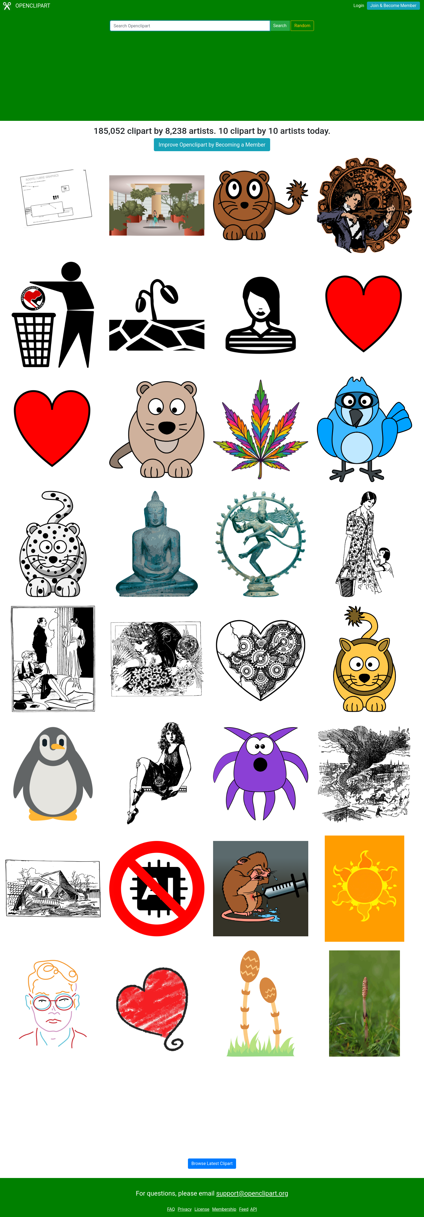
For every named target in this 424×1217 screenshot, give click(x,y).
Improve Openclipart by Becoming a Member (211, 144)
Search (279, 25)
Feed (244, 1209)
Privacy (185, 1209)
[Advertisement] (212, 76)
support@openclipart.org (252, 1193)
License (201, 1209)
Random (302, 25)
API (253, 1209)
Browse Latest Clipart (212, 1163)
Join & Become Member (393, 5)
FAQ (171, 1209)
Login (358, 5)
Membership (224, 1209)
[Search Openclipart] (190, 26)
